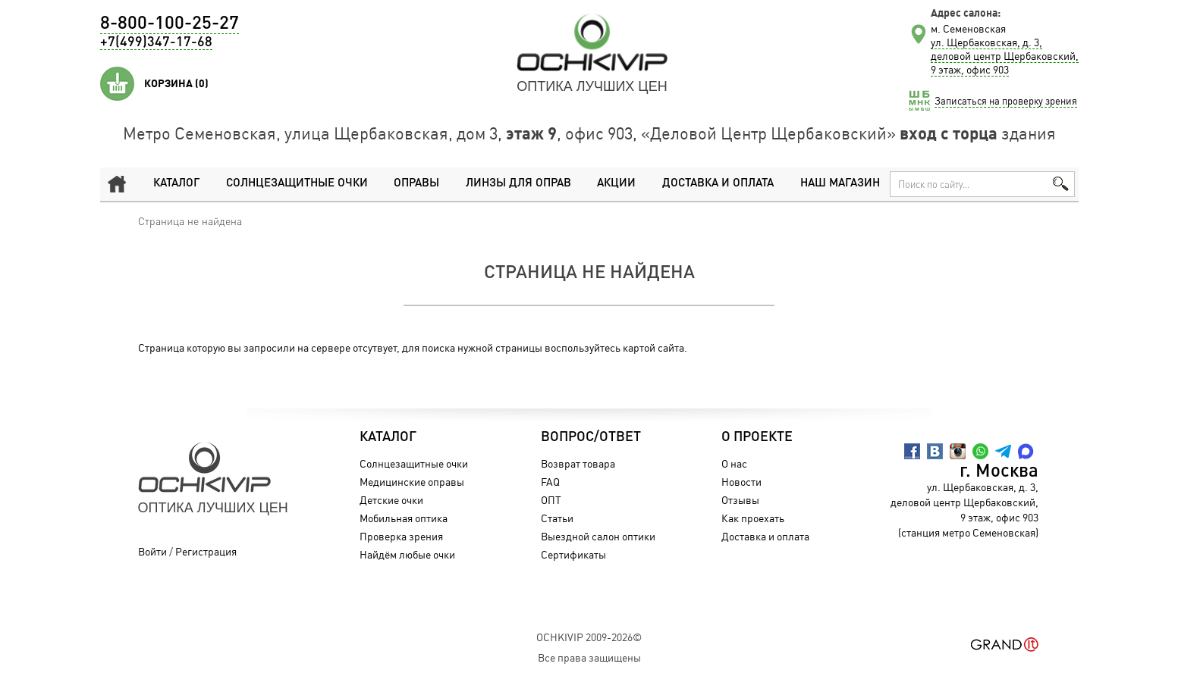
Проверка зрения (401, 536)
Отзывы (740, 499)
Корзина (176, 83)
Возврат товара (578, 463)
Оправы (416, 183)
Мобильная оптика (404, 518)
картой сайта (653, 347)
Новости (741, 481)
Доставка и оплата (718, 183)
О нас (734, 463)
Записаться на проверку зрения (1006, 101)
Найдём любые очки (407, 554)
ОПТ (551, 499)
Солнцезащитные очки (297, 183)
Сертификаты (573, 554)
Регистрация (206, 551)
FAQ (550, 481)
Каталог (176, 183)
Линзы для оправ (518, 183)
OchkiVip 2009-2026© (589, 637)
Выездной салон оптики (598, 536)
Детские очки (391, 499)
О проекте (757, 437)
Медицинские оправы (412, 481)
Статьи (557, 518)
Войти (152, 551)
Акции (616, 183)
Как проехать (752, 518)
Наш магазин (840, 183)
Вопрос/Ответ (591, 437)
